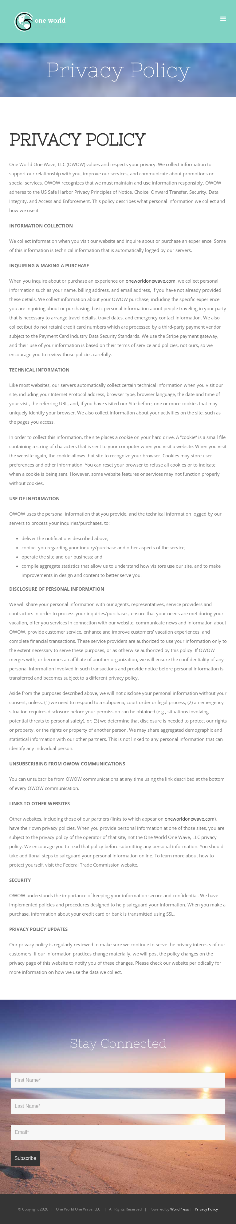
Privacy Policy (206, 1209)
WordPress (179, 1209)
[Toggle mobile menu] (223, 19)
